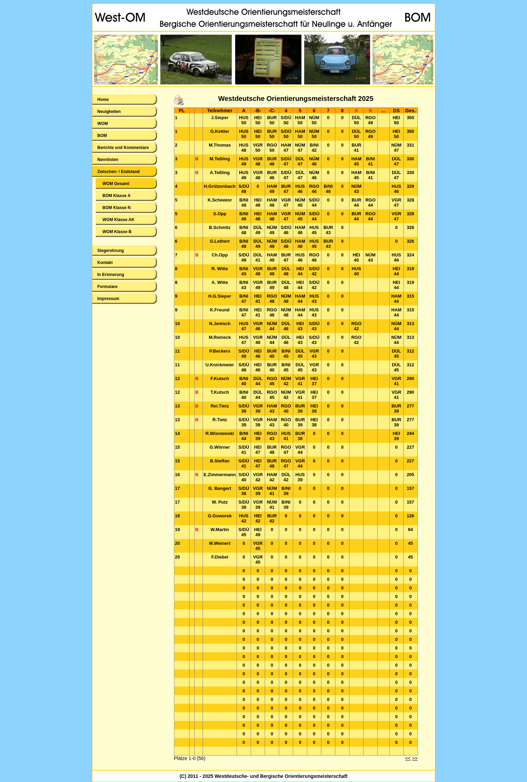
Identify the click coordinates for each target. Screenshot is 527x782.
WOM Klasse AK (119, 219)
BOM (102, 135)
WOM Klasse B (117, 231)
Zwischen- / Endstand (119, 171)
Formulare (108, 286)
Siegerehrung (111, 250)
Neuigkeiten (109, 111)
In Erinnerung (111, 274)
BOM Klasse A (117, 195)
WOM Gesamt (116, 183)
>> (414, 758)
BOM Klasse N (117, 207)
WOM (103, 123)
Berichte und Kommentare (123, 147)
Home (103, 99)
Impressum (108, 298)
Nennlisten (108, 159)
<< (408, 758)
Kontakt (105, 262)
